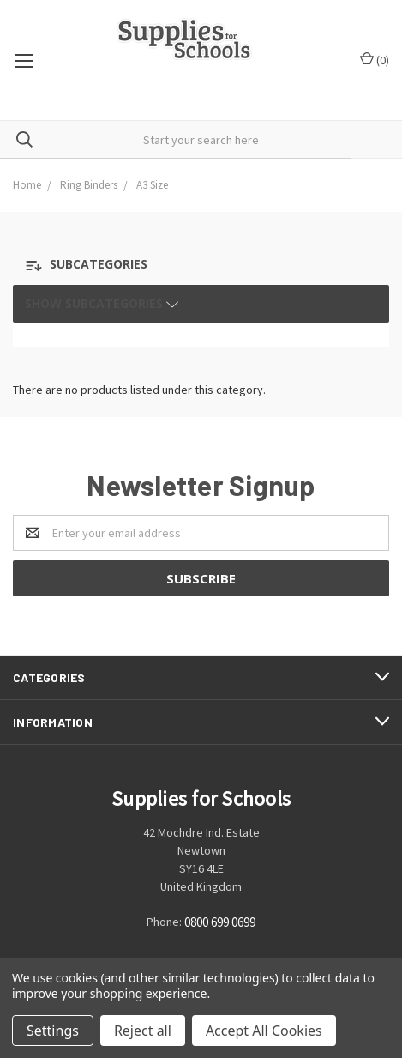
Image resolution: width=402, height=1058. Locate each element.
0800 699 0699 (219, 922)
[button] (104, 265)
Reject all (142, 1030)
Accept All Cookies (264, 1030)
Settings (53, 1030)
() (374, 59)
